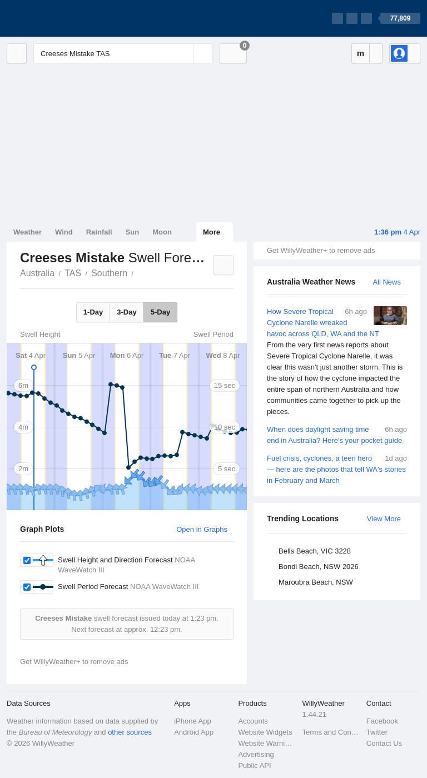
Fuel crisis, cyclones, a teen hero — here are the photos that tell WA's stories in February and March (337, 469)
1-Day (93, 312)
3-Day (126, 312)
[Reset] (183, 53)
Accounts (252, 721)
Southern (109, 273)
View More (384, 519)
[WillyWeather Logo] (59, 18)
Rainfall (99, 232)
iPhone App (192, 721)
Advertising (256, 754)
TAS (72, 273)
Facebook (382, 721)
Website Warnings (266, 743)
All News (387, 282)
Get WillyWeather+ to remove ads (321, 250)
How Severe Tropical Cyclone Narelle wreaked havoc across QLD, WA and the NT (337, 361)
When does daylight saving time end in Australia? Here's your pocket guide (337, 434)
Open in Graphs (201, 529)
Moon (162, 232)
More (211, 232)
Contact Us (384, 743)
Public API (254, 765)
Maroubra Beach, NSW (316, 582)
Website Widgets (265, 732)
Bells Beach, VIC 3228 (315, 551)
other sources (130, 732)
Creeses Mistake (139, 272)
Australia (37, 273)
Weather (27, 232)
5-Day (160, 312)
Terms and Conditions (331, 732)
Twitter (377, 732)
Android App (194, 732)
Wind (64, 232)
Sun (133, 232)
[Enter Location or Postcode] (123, 53)
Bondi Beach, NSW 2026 (319, 566)
